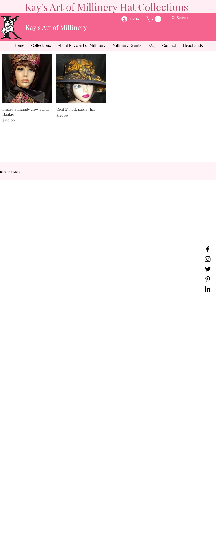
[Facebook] (208, 249)
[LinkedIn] (208, 289)
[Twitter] (208, 269)
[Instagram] (208, 259)
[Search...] (188, 17)
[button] (153, 19)
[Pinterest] (208, 279)
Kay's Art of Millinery (56, 27)
